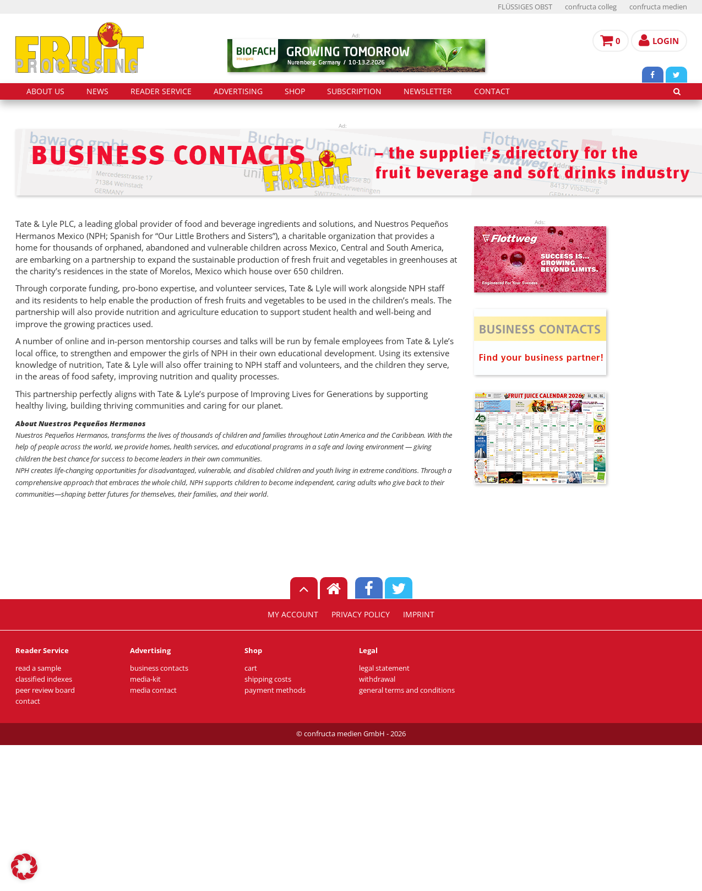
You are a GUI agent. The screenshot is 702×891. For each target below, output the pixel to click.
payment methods (275, 690)
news (97, 91)
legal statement (384, 668)
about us (45, 91)
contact (492, 91)
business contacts (159, 668)
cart (250, 668)
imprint (418, 615)
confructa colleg (591, 7)
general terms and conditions (407, 690)
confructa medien (658, 7)
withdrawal (377, 679)
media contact (153, 690)
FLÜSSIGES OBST (525, 7)
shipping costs (267, 679)
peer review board (45, 690)
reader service (161, 91)
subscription (354, 91)
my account (293, 615)
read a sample (38, 668)
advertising (238, 91)
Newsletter (428, 91)
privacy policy (360, 615)
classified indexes (43, 679)
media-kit (145, 679)
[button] (24, 867)
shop (295, 91)
